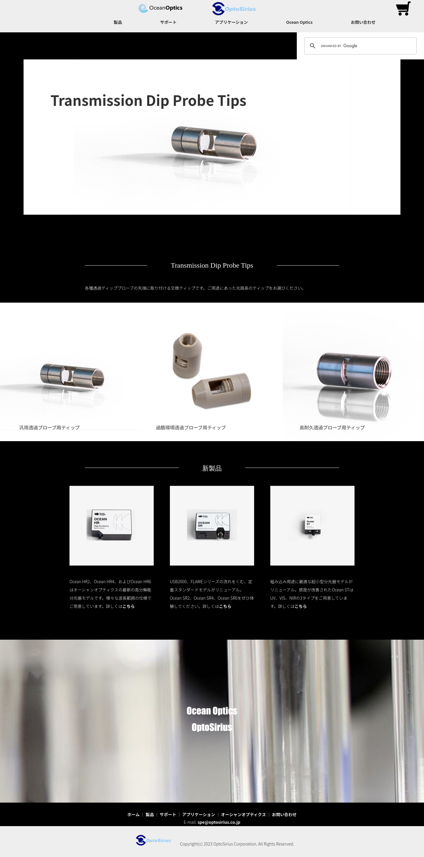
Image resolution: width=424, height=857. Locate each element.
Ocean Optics (299, 22)
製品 (118, 22)
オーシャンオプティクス (243, 814)
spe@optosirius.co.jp (219, 822)
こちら (128, 606)
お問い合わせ (363, 22)
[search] (359, 45)
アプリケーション (231, 22)
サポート (168, 22)
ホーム (133, 814)
